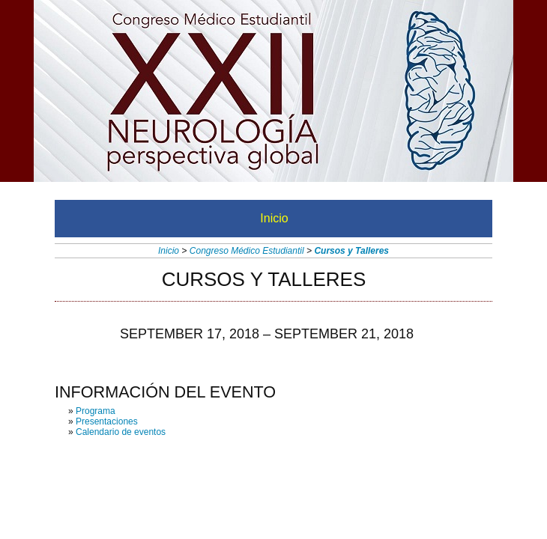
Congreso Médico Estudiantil (247, 251)
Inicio (274, 218)
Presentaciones (107, 421)
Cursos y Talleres (351, 251)
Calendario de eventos (121, 432)
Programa (95, 411)
